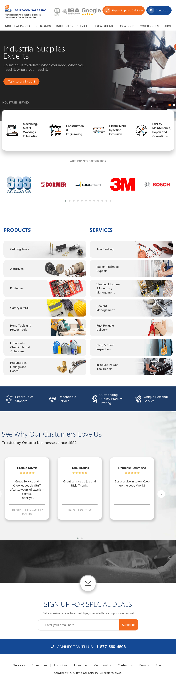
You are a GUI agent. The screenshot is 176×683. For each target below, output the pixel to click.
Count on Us (149, 26)
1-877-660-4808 (111, 646)
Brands (45, 26)
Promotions (104, 26)
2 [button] (174, 105)
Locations (126, 26)
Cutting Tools (19, 249)
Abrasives (16, 268)
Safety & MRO (19, 308)
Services (83, 26)
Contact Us (159, 10)
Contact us (125, 665)
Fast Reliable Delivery (105, 327)
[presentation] (7, 182)
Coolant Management (106, 308)
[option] (88, 76)
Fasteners (17, 288)
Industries (63, 26)
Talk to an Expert (21, 81)
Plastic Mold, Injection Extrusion (117, 130)
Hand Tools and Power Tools (20, 327)
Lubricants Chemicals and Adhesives (20, 347)
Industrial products (19, 26)
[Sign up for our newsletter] (78, 625)
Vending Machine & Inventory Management (108, 288)
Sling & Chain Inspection (105, 347)
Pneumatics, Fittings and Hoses (18, 367)
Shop (168, 26)
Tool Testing (105, 249)
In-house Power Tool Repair (107, 367)
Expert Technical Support (108, 269)
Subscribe (128, 625)
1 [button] (170, 105)
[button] (65, 200)
